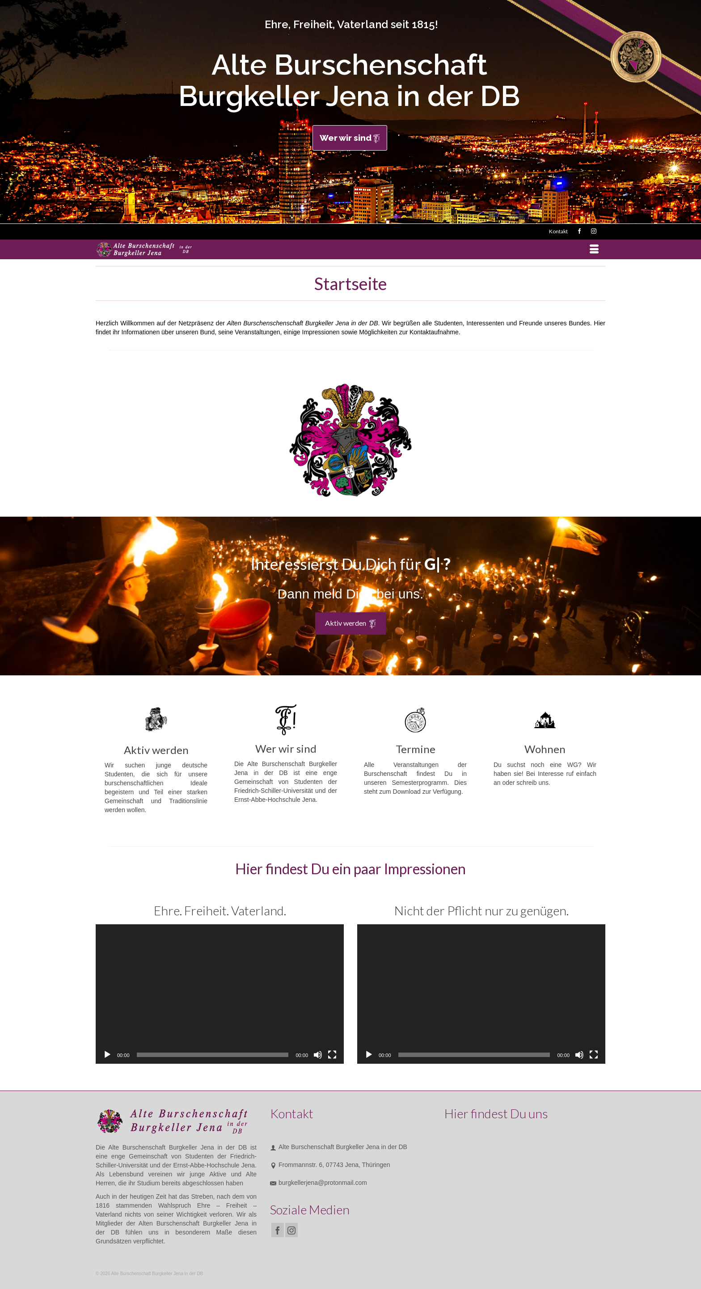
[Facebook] (277, 1230)
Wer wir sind (350, 138)
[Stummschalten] (317, 1054)
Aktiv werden (350, 623)
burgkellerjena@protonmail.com (318, 1182)
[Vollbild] (332, 1054)
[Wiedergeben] (107, 1054)
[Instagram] (291, 1230)
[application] (220, 994)
